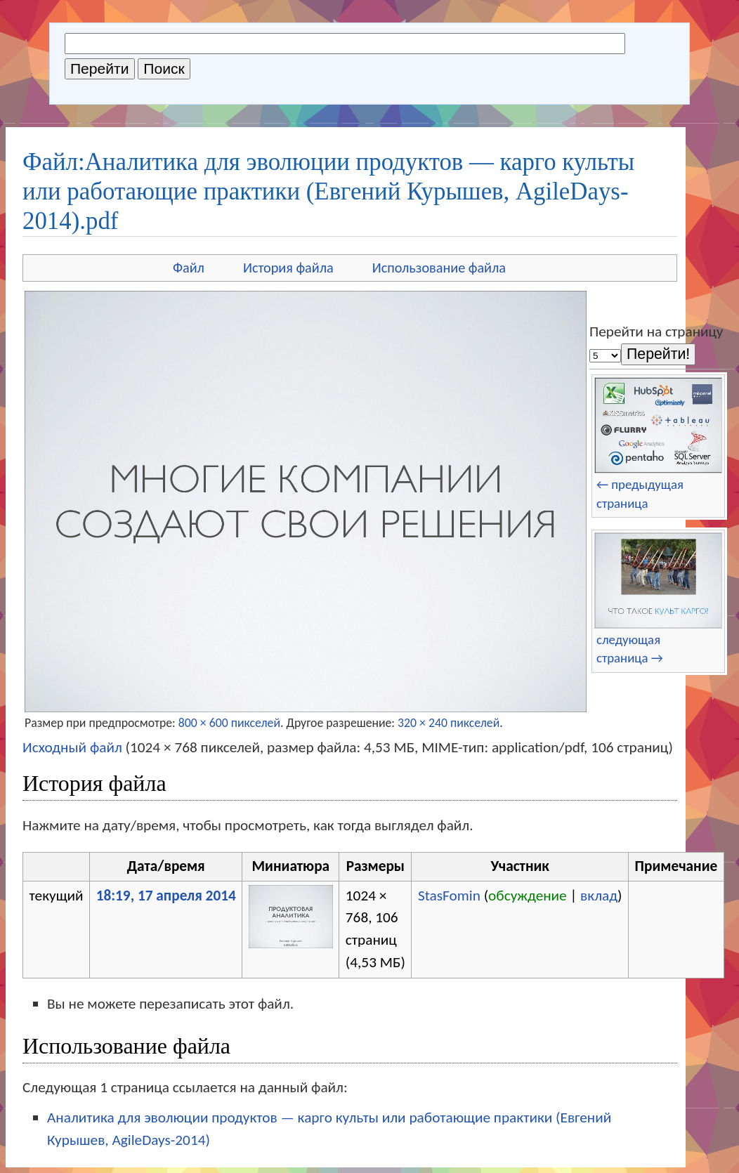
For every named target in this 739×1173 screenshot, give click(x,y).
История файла (288, 267)
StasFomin (449, 895)
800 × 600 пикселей (229, 722)
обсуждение (527, 895)
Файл (188, 267)
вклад (598, 895)
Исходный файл (72, 747)
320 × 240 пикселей (448, 722)
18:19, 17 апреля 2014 (166, 895)
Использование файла (439, 267)
